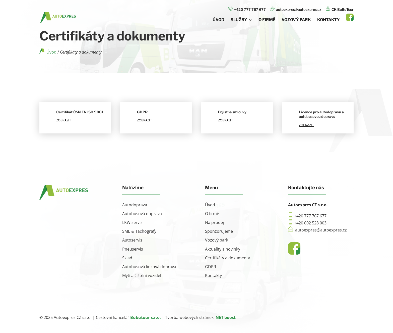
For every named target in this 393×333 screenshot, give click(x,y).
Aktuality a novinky (222, 249)
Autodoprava (134, 205)
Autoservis (132, 240)
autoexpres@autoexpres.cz (295, 9)
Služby (239, 20)
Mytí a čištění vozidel (141, 275)
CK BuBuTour (340, 9)
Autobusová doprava (142, 213)
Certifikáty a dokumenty (227, 258)
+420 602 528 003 (310, 223)
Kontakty (328, 20)
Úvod (218, 20)
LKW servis (132, 222)
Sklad (127, 258)
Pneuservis (132, 249)
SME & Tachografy (139, 231)
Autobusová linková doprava (149, 266)
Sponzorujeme (219, 231)
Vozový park (296, 20)
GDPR (210, 266)
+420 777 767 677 (247, 9)
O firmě (266, 20)
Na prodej (214, 222)
